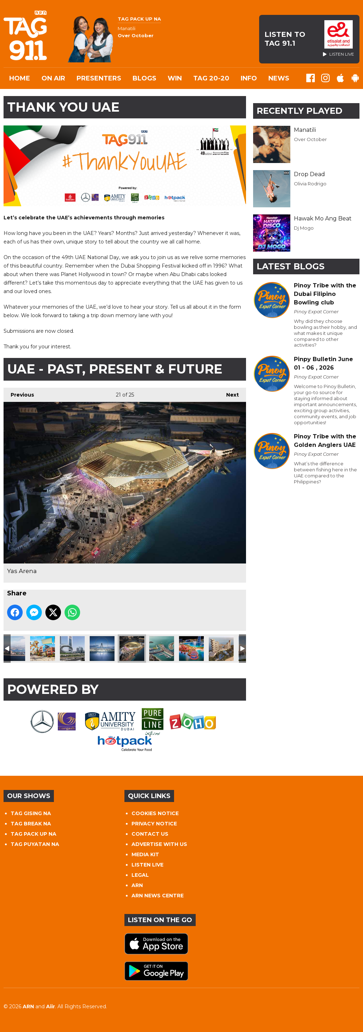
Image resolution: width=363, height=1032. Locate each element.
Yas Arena (131, 648)
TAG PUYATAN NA (35, 844)
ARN (137, 885)
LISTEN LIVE (147, 865)
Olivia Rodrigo (310, 183)
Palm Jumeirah (12, 648)
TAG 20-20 (211, 78)
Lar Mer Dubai (42, 648)
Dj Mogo (304, 228)
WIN (175, 78)
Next (229, 393)
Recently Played (299, 111)
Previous (19, 393)
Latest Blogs (290, 266)
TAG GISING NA (31, 813)
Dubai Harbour (161, 648)
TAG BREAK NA (31, 823)
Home (19, 78)
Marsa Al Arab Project (191, 648)
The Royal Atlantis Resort (221, 648)
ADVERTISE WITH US (159, 844)
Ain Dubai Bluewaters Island (102, 648)
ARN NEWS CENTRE (158, 895)
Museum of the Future (72, 648)
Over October (310, 139)
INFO (249, 78)
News (278, 78)
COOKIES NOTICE (155, 813)
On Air (53, 78)
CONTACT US (150, 834)
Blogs (144, 78)
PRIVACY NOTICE (154, 823)
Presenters (99, 78)
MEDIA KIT (145, 854)
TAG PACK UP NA (33, 834)
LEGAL (140, 875)
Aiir (50, 1006)
